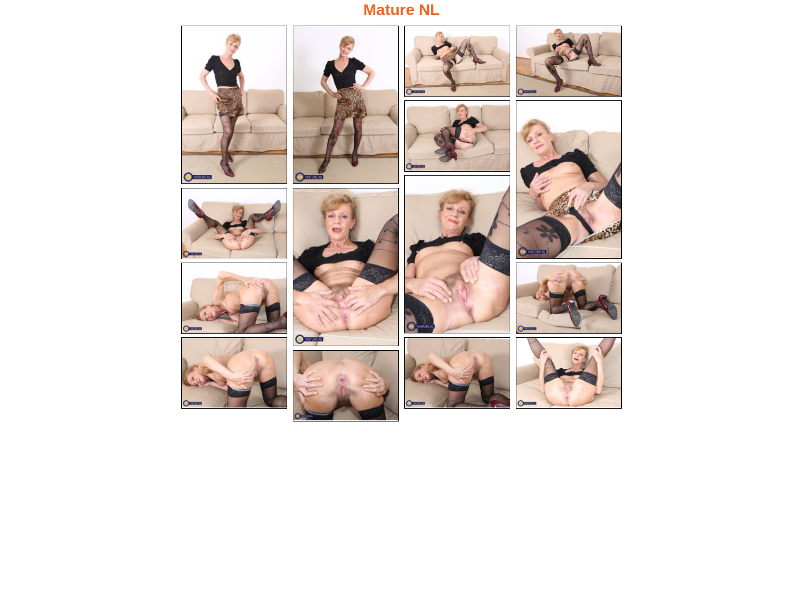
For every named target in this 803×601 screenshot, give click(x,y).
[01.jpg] (234, 105)
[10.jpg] (234, 298)
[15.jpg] (346, 385)
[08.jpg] (234, 223)
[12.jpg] (234, 373)
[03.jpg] (457, 61)
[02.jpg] (346, 105)
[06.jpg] (569, 179)
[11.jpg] (569, 298)
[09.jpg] (346, 267)
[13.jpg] (457, 373)
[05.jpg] (457, 136)
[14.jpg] (569, 373)
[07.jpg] (457, 254)
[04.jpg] (569, 61)
